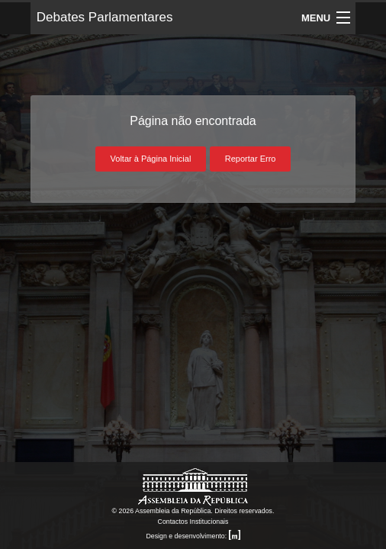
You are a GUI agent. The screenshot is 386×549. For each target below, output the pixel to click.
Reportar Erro (250, 158)
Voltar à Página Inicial (151, 158)
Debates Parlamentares (105, 17)
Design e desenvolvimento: (193, 536)
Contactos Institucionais (193, 521)
